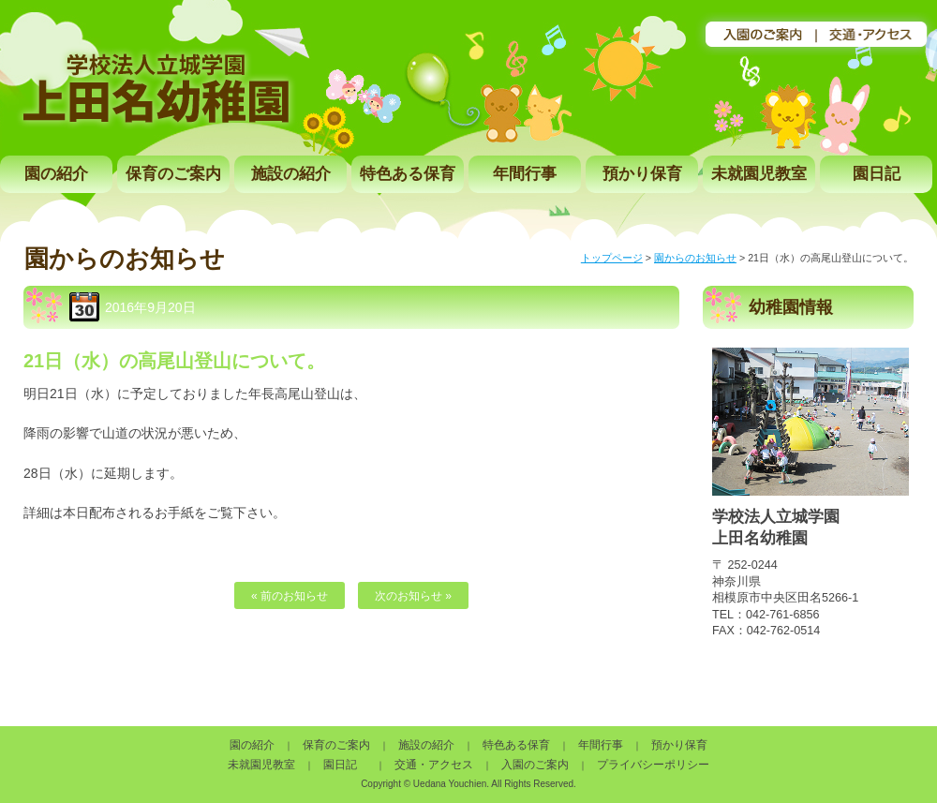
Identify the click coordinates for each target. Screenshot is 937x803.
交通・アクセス (433, 764)
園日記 (876, 174)
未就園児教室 (759, 174)
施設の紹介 (291, 174)
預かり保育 (642, 174)
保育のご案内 (173, 174)
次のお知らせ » (413, 595)
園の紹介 (56, 174)
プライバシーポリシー (653, 764)
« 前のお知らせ (289, 595)
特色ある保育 (407, 174)
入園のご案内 (535, 764)
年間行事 (525, 174)
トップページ (612, 257)
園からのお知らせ (695, 257)
